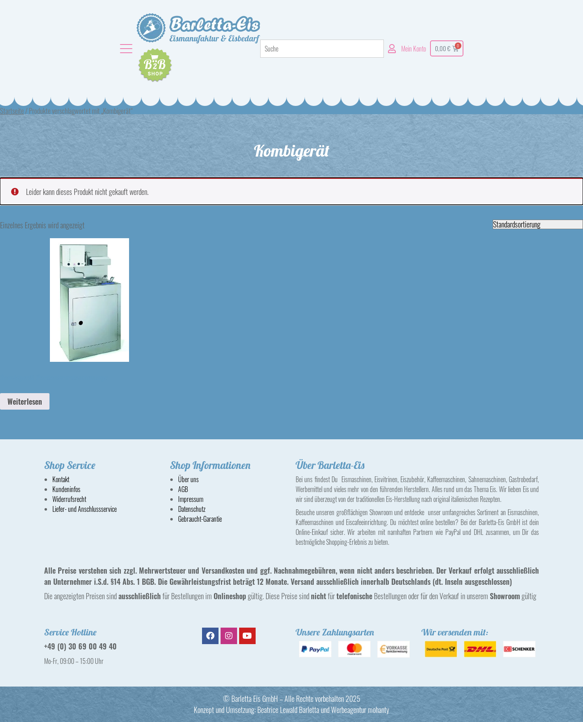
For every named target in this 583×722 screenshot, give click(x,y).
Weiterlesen (24, 401)
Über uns (188, 479)
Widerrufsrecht (69, 499)
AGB (183, 489)
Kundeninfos (66, 489)
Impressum (190, 499)
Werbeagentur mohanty (360, 709)
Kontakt (60, 479)
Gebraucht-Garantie (200, 519)
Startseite (12, 110)
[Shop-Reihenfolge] (538, 224)
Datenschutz (191, 509)
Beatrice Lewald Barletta (288, 709)
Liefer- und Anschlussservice (84, 509)
